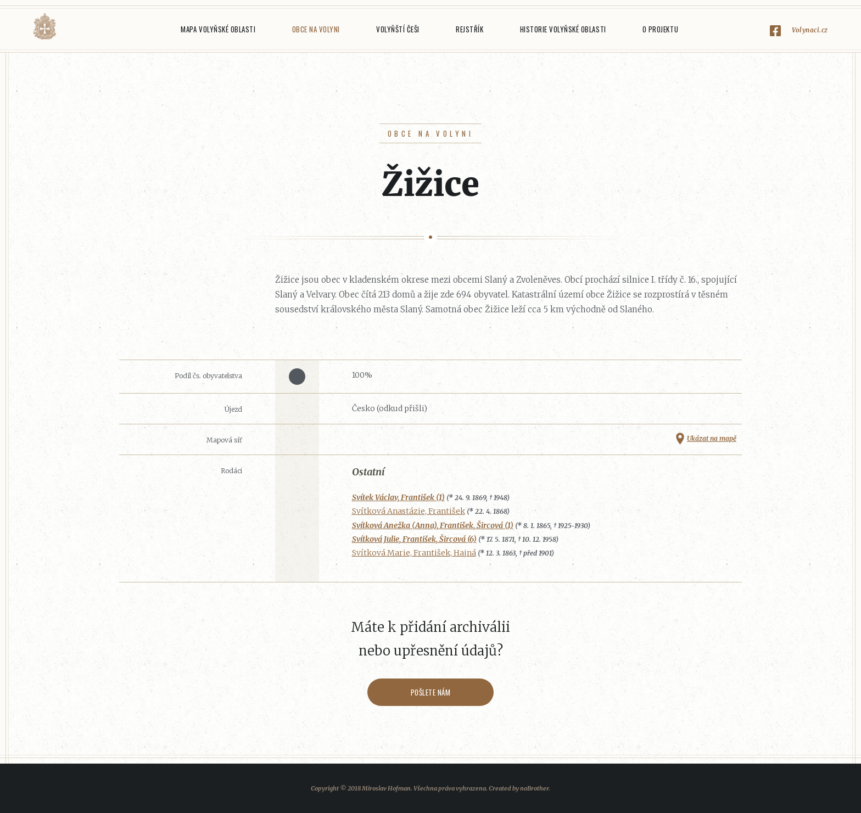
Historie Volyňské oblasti (563, 29)
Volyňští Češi (398, 29)
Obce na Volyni (316, 29)
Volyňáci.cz (44, 27)
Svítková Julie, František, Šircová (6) (414, 539)
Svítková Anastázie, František (408, 511)
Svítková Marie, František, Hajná (414, 553)
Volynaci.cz (810, 30)
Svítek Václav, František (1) (398, 497)
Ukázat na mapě (711, 438)
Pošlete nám (431, 692)
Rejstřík (469, 29)
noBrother (534, 788)
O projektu (660, 29)
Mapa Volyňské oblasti (218, 29)
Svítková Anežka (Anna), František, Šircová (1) (432, 525)
